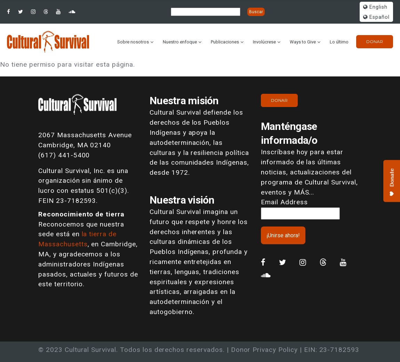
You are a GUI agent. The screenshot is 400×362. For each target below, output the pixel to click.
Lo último (339, 41)
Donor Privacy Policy (264, 350)
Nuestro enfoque (180, 41)
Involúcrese (264, 41)
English (375, 7)
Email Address (284, 202)
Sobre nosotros (133, 41)
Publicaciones (225, 41)
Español (376, 17)
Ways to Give (303, 41)
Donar (374, 41)
